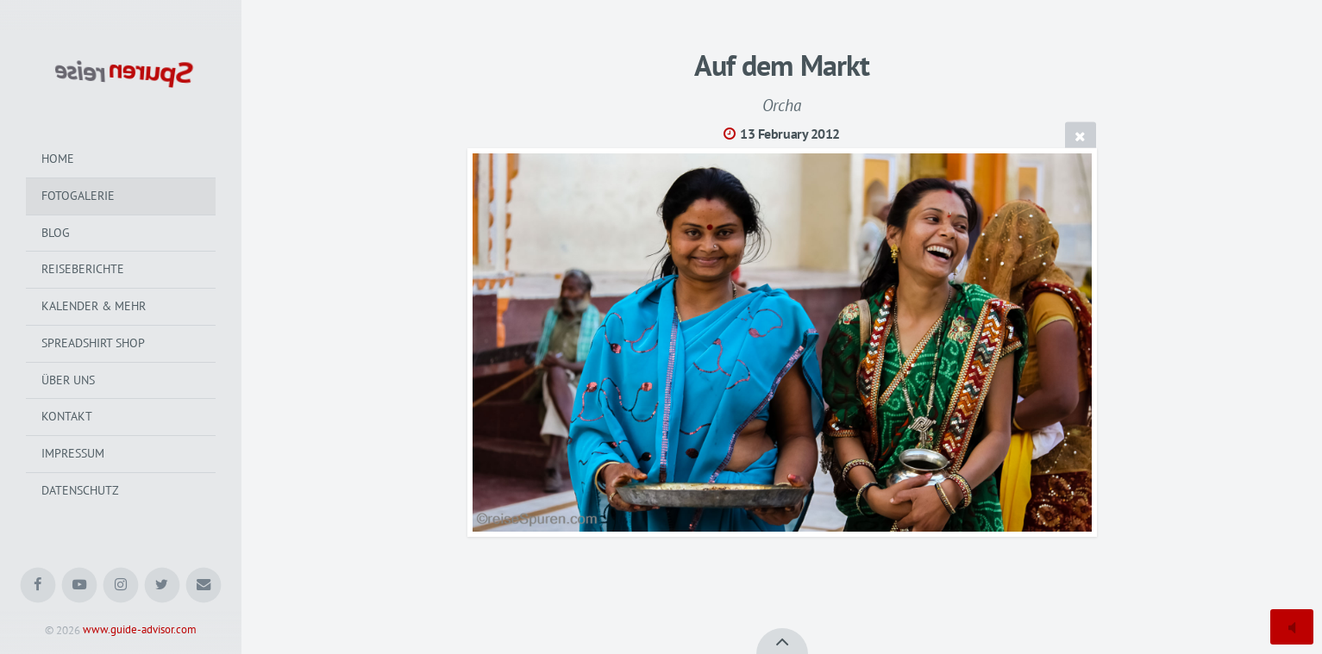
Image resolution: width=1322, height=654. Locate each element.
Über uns (68, 380)
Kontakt (66, 416)
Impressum (72, 453)
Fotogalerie (78, 195)
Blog (55, 232)
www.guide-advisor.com (140, 630)
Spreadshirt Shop (93, 343)
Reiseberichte (82, 269)
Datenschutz (80, 490)
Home (57, 158)
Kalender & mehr (93, 306)
